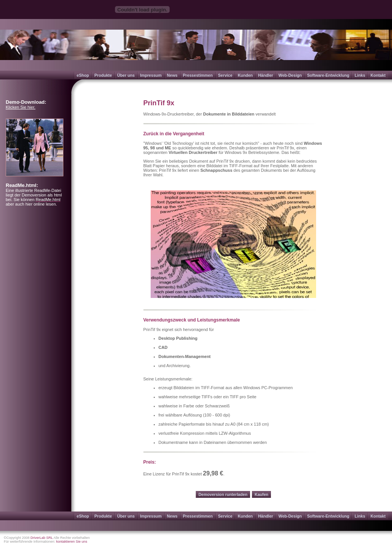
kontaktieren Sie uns (71, 541)
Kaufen (261, 494)
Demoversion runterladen (222, 494)
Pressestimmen (198, 75)
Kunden (245, 75)
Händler (265, 75)
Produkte (103, 75)
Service (225, 75)
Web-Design (290, 75)
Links (359, 75)
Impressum (151, 75)
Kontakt (378, 75)
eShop (83, 75)
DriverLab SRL (41, 538)
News (172, 75)
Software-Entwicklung (328, 75)
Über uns (126, 75)
